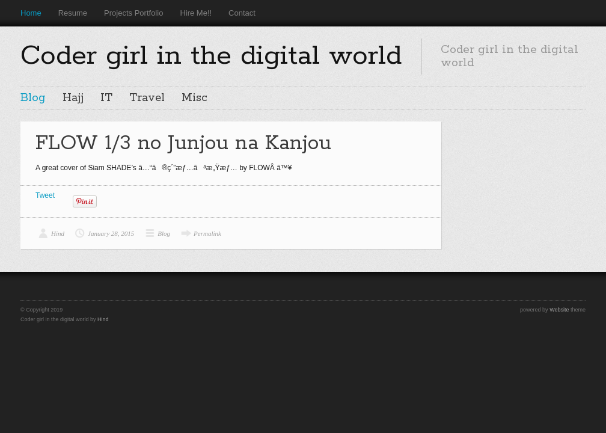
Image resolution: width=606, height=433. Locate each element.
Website (559, 310)
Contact (242, 12)
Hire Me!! (196, 12)
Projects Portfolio (133, 12)
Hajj (73, 98)
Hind (57, 233)
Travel (147, 98)
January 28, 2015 (111, 233)
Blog (33, 98)
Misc (194, 98)
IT (106, 98)
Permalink (207, 233)
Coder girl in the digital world (211, 55)
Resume (72, 12)
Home (30, 12)
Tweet (45, 195)
